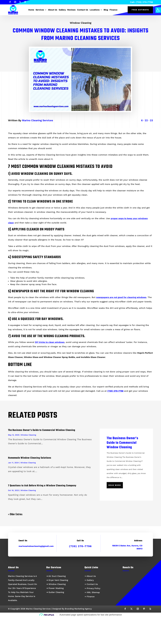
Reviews (71, 10)
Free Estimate (140, 10)
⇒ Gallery (89, 580)
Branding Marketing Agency (78, 609)
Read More (115, 485)
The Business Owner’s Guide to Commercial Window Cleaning (41, 430)
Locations (95, 10)
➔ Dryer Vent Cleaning (57, 580)
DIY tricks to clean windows (49, 342)
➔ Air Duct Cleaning (56, 576)
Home (31, 10)
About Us (52, 10)
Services (40, 10)
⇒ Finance (89, 596)
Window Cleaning (80, 22)
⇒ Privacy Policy (92, 588)
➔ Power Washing (55, 588)
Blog (106, 10)
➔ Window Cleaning (56, 584)
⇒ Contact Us (91, 584)
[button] (158, 10)
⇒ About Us (90, 576)
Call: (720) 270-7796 (141, 2)
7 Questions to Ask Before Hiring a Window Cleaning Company (42, 486)
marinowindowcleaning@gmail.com (36, 546)
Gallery (62, 10)
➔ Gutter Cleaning (55, 592)
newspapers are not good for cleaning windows (121, 297)
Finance (113, 10)
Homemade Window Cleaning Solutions (29, 458)
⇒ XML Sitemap (92, 592)
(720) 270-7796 (80, 546)
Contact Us (82, 10)
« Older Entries (15, 514)
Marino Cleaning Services (37, 120)
